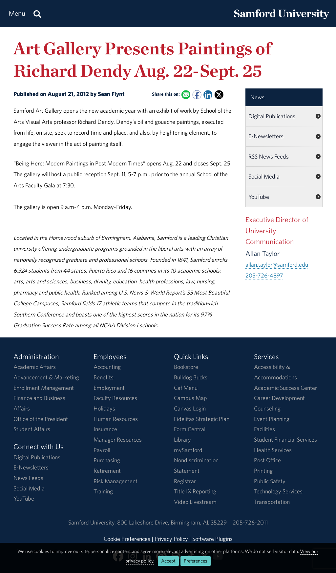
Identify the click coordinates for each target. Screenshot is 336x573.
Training (103, 491)
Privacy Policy (171, 539)
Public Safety (269, 481)
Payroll (102, 450)
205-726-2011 (250, 522)
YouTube (258, 197)
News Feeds (28, 478)
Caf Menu (186, 388)
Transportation (272, 502)
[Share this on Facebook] (196, 94)
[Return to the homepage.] (281, 20)
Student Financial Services (285, 439)
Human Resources (116, 419)
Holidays (104, 408)
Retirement (107, 470)
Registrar (185, 481)
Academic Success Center (285, 388)
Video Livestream (195, 502)
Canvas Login (190, 408)
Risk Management (115, 481)
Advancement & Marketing (46, 377)
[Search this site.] (37, 13)
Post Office (267, 460)
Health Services (273, 450)
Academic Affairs (34, 367)
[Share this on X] (219, 94)
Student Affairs (31, 429)
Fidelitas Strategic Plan (201, 419)
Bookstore (186, 367)
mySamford (188, 450)
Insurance (105, 429)
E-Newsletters (266, 136)
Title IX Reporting (195, 491)
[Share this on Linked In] (207, 94)
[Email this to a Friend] (185, 94)
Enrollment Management (43, 388)
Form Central (189, 429)
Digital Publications (271, 116)
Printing (263, 470)
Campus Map (190, 398)
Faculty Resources (115, 398)
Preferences (195, 561)
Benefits (104, 377)
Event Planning (271, 419)
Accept (168, 561)
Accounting (107, 367)
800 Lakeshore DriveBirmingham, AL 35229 (172, 522)
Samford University (92, 522)
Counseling (267, 408)
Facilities (264, 429)
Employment (109, 388)
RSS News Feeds (268, 156)
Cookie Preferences (127, 539)
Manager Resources (118, 439)
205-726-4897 (264, 275)
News (257, 97)
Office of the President (40, 419)
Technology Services (278, 491)
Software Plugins (212, 539)
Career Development (279, 398)
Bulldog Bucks (190, 377)
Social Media (264, 176)
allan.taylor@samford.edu (276, 264)
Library (182, 439)
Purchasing (107, 460)
